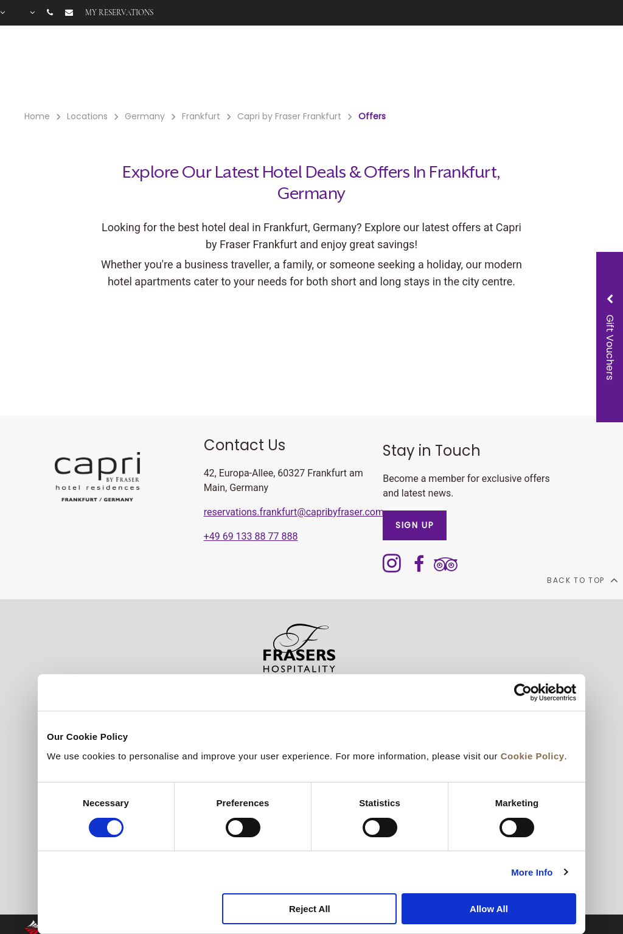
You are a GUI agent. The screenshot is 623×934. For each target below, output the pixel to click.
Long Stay (445, 67)
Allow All (489, 909)
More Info (531, 872)
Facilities (223, 67)
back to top (582, 580)
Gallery (495, 67)
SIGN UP (414, 525)
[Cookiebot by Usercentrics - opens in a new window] (523, 692)
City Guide (548, 67)
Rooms (174, 67)
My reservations (119, 13)
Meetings (388, 67)
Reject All (309, 909)
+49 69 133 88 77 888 (251, 536)
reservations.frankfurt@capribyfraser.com (294, 512)
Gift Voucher (326, 67)
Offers (269, 67)
